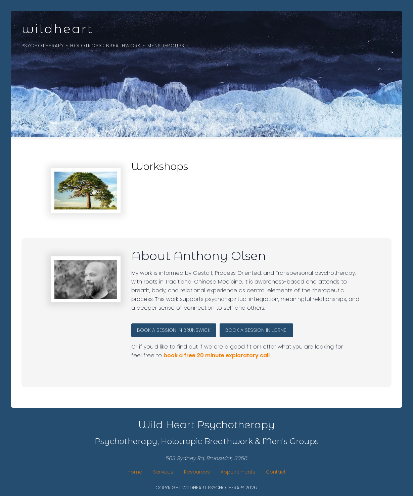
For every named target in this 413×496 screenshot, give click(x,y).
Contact (276, 472)
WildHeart (57, 28)
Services (163, 472)
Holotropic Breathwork (105, 45)
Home (135, 472)
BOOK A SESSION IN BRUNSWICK (174, 330)
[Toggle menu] (379, 36)
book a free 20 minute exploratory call (217, 355)
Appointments (238, 472)
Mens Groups (165, 45)
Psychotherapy (42, 45)
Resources (197, 472)
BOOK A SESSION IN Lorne (256, 330)
